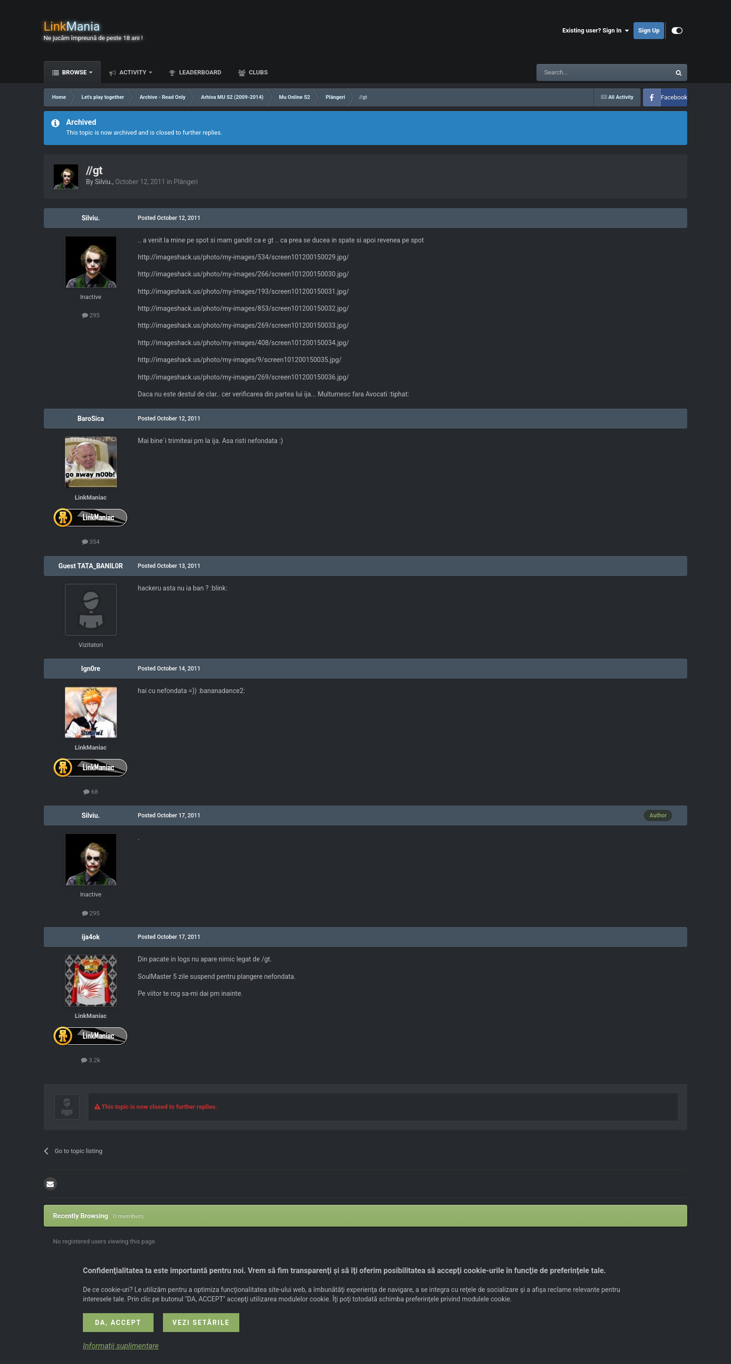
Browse (75, 72)
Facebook (674, 97)
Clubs (257, 72)
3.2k (90, 1060)
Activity (133, 72)
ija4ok (90, 937)
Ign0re (90, 668)
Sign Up (648, 30)
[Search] (581, 72)
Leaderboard (199, 72)
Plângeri (186, 182)
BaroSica (90, 418)
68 (90, 791)
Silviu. (103, 182)
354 (91, 541)
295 (91, 315)
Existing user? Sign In (595, 30)
